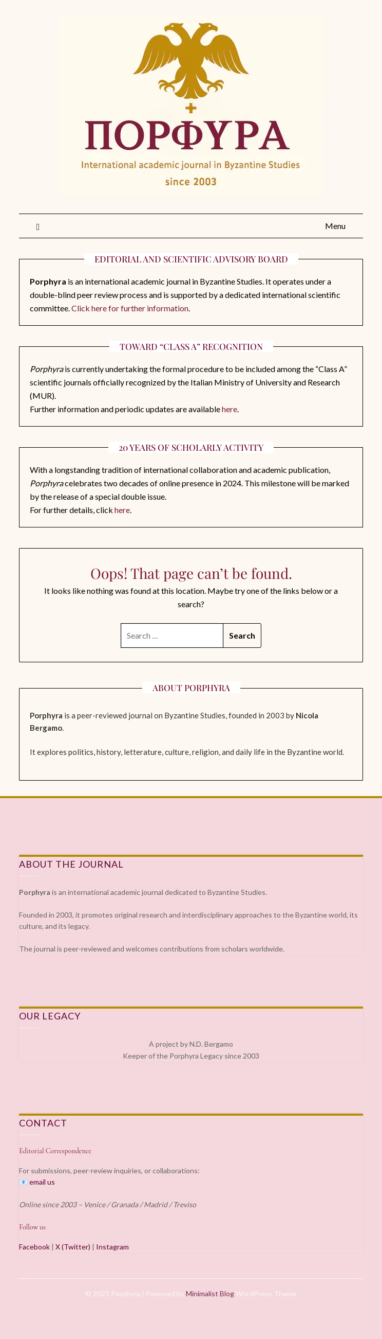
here (229, 409)
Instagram (112, 1246)
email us (42, 1181)
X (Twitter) (72, 1246)
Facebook (34, 1246)
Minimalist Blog (210, 1293)
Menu (335, 226)
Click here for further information (129, 308)
